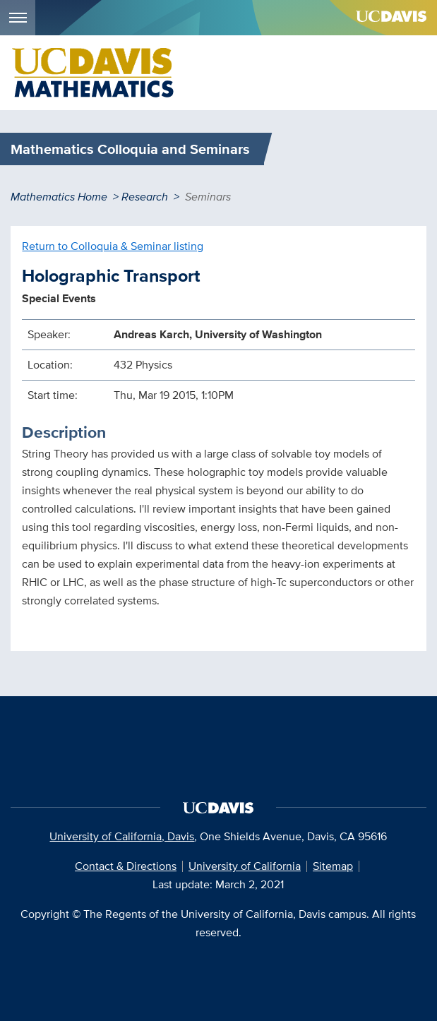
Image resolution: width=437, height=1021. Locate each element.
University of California (244, 866)
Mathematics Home (59, 197)
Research (144, 197)
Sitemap (333, 866)
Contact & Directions (125, 866)
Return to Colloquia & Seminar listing (112, 246)
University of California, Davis (121, 836)
